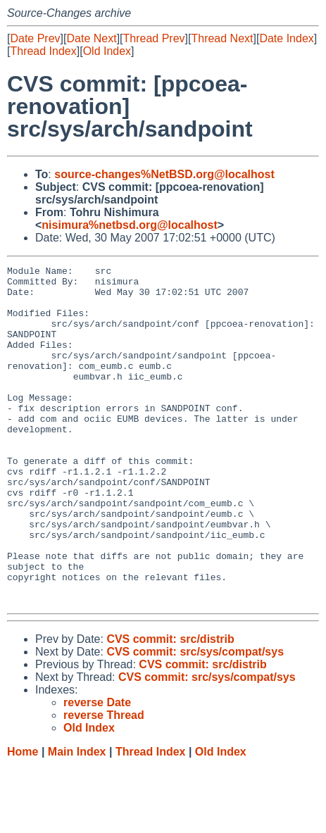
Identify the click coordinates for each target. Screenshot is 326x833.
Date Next (91, 38)
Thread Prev (154, 38)
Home (22, 819)
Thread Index (43, 51)
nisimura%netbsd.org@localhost (129, 225)
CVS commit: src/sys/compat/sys (195, 719)
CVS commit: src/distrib (170, 707)
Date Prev (35, 38)
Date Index (286, 38)
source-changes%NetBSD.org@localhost (164, 174)
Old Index (107, 51)
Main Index (77, 819)
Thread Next (222, 38)
